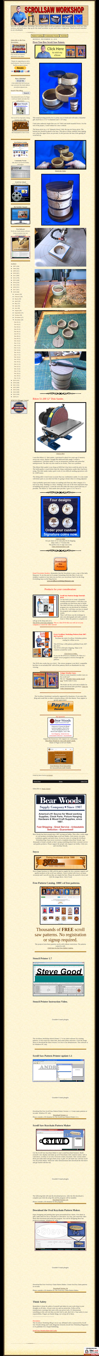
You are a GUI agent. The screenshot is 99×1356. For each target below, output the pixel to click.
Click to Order (60, 539)
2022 (14, 387)
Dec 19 (16, 359)
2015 (14, 285)
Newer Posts (37, 781)
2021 (14, 385)
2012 (14, 278)
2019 (14, 380)
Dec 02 (16, 322)
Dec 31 (16, 378)
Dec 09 (16, 338)
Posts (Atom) (46, 789)
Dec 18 (16, 357)
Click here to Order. (71, 654)
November (18, 317)
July (16, 308)
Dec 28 (16, 373)
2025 (14, 394)
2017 (14, 289)
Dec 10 (16, 341)
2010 (14, 273)
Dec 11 (16, 343)
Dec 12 (16, 345)
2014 (14, 282)
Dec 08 (16, 336)
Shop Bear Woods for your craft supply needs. (60, 741)
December (18, 320)
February (17, 296)
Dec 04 (16, 327)
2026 (14, 396)
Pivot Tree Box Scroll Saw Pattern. (49, 42)
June (16, 306)
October (17, 315)
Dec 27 (16, 371)
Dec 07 (16, 334)
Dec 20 (16, 361)
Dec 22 (16, 366)
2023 (14, 389)
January (17, 294)
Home (61, 781)
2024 (14, 392)
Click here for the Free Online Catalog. (60, 948)
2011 (14, 275)
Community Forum (51, 36)
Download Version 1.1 (60, 1115)
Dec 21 (16, 364)
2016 (14, 287)
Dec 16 (16, 352)
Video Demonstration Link (60, 547)
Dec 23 (16, 369)
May (16, 303)
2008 (14, 268)
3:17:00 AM (49, 775)
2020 (14, 382)
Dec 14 (16, 350)
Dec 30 (16, 376)
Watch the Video (60, 171)
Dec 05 (16, 329)
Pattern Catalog (37, 36)
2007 (14, 266)
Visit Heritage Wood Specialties (60, 766)
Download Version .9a (60, 1288)
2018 (14, 292)
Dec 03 (16, 324)
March (17, 299)
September (18, 313)
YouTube (64, 36)
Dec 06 (16, 331)
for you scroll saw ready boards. (60, 768)
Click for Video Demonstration (74, 687)
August (17, 310)
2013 (14, 280)
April (16, 301)
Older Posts (84, 781)
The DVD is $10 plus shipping (43, 623)
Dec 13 (16, 348)
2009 (14, 271)
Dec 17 (16, 354)
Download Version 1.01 (60, 1200)
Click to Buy (60, 454)
